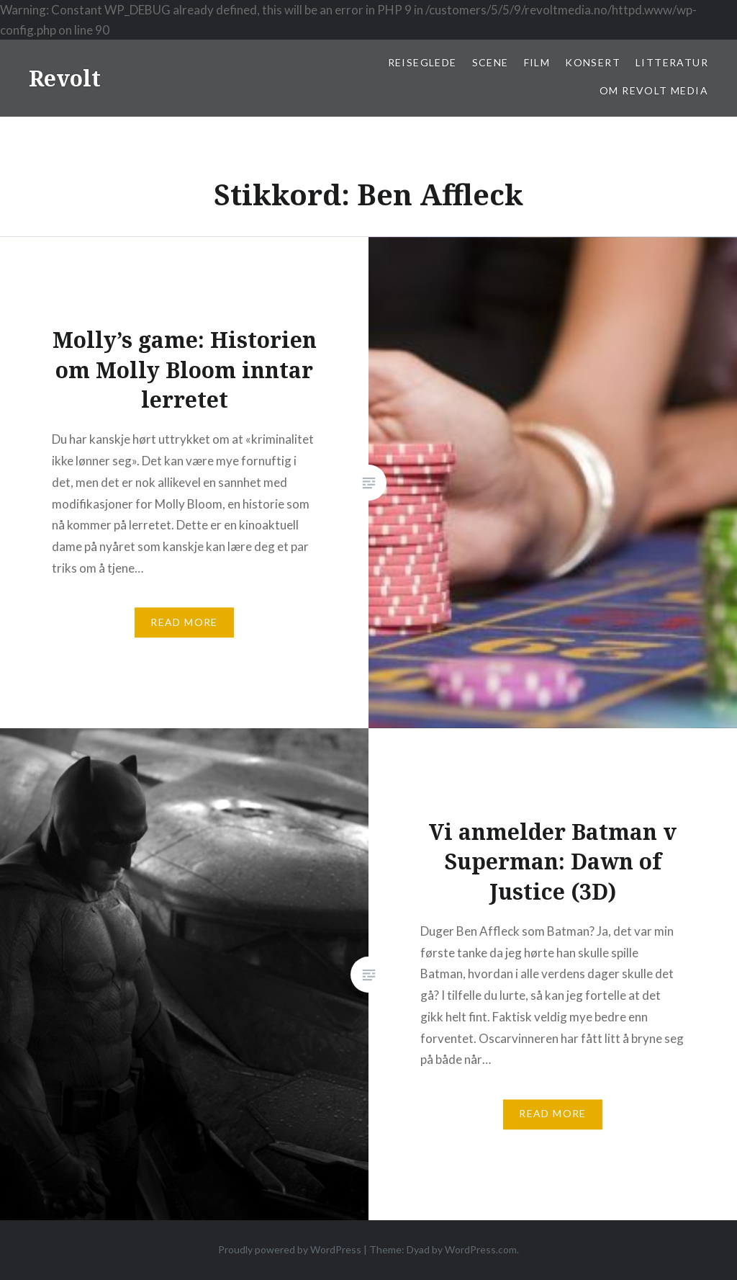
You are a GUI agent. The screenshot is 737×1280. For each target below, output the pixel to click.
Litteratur (672, 62)
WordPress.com (481, 1249)
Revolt (65, 78)
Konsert (592, 62)
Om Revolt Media (654, 90)
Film (537, 62)
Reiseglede (422, 62)
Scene (490, 62)
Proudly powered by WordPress (289, 1249)
